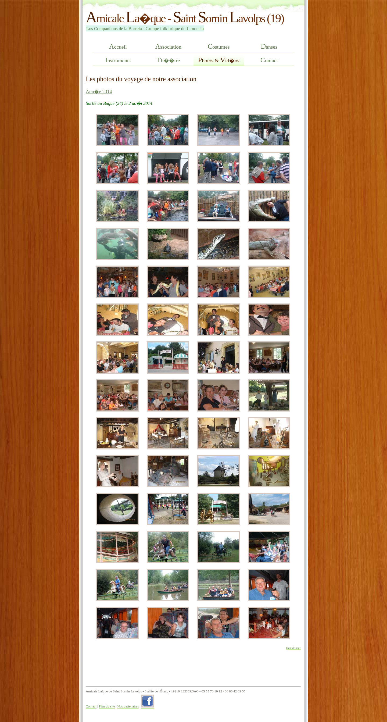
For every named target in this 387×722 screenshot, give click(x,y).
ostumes (219, 46)
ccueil (118, 46)
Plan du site (107, 706)
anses (269, 46)
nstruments (118, 60)
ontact (269, 60)
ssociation (168, 46)
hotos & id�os (218, 60)
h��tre (168, 60)
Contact (91, 706)
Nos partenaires (128, 706)
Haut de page (293, 647)
